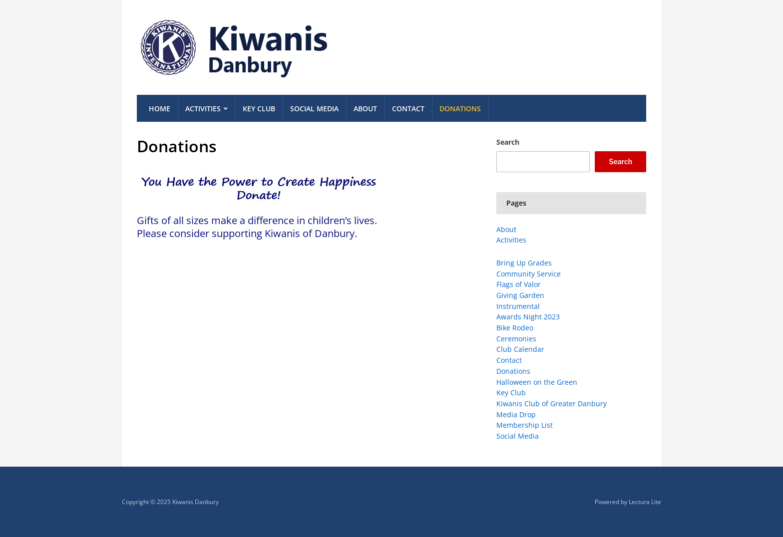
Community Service (528, 273)
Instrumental (518, 306)
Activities (203, 108)
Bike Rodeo (514, 327)
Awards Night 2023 (528, 316)
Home (159, 108)
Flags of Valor (518, 284)
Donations (460, 108)
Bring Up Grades (524, 263)
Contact (408, 108)
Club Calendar (520, 349)
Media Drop (516, 414)
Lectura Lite (645, 502)
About (365, 108)
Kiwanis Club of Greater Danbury (551, 403)
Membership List (524, 425)
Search (507, 142)
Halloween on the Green (536, 382)
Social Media (314, 108)
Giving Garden (520, 295)
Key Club (259, 108)
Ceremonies (516, 338)
